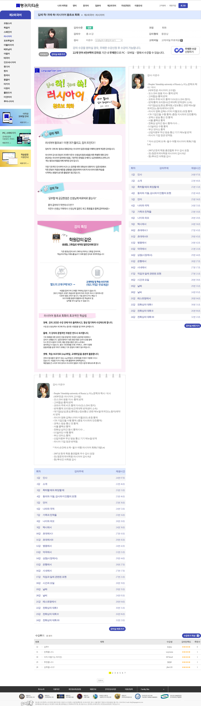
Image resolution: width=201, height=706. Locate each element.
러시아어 (99, 15)
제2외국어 (89, 15)
